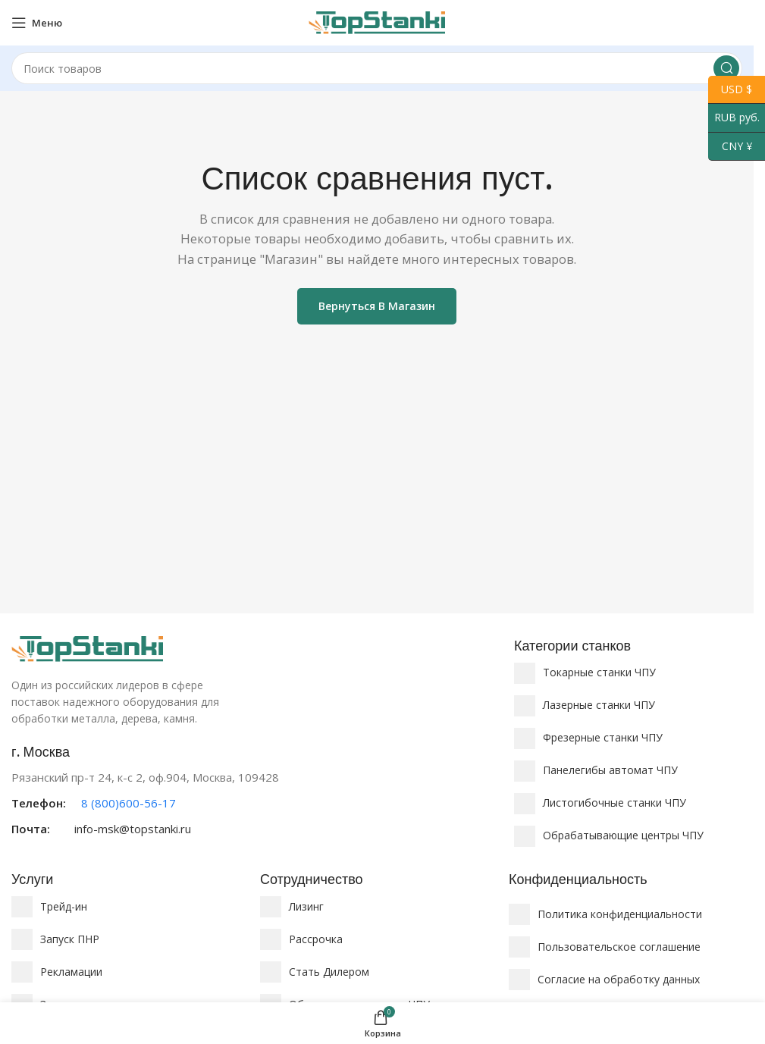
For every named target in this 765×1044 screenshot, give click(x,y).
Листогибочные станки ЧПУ (614, 802)
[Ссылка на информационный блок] (255, 790)
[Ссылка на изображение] (87, 647)
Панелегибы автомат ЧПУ (610, 770)
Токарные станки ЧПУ (599, 672)
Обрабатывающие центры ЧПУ (623, 835)
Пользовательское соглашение (619, 946)
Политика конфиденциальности (620, 914)
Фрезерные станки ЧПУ (603, 737)
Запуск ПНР (69, 939)
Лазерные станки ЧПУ (599, 705)
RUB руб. (734, 118)
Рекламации (71, 971)
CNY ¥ (730, 147)
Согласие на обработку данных (619, 979)
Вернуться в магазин (376, 306)
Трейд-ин (63, 906)
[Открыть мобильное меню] (37, 23)
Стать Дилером (329, 971)
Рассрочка (316, 939)
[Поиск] (376, 68)
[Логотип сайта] (377, 21)
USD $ (730, 90)
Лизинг (306, 906)
